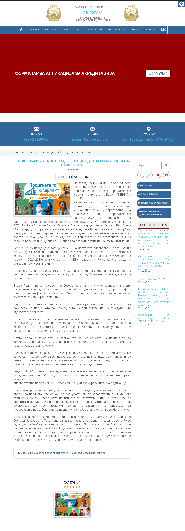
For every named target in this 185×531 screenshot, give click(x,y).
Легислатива (94, 29)
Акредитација (71, 29)
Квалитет (51, 29)
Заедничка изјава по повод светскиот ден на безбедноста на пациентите (63, 452)
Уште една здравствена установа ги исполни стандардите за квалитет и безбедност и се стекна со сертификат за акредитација (153, 238)
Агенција (34, 29)
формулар (158, 74)
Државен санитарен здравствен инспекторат (151, 213)
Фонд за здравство (148, 194)
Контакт (151, 29)
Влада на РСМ (145, 186)
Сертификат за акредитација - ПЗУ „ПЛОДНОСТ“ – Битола (153, 318)
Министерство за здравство (152, 203)
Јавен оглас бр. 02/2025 (152, 279)
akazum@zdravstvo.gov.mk (92, 139)
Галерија (135, 29)
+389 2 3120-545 (36, 139)
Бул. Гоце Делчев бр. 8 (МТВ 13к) (148, 139)
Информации (116, 29)
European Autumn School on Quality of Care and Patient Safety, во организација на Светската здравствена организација (153, 297)
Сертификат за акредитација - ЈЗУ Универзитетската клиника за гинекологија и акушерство (153, 263)
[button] (72, 504)
